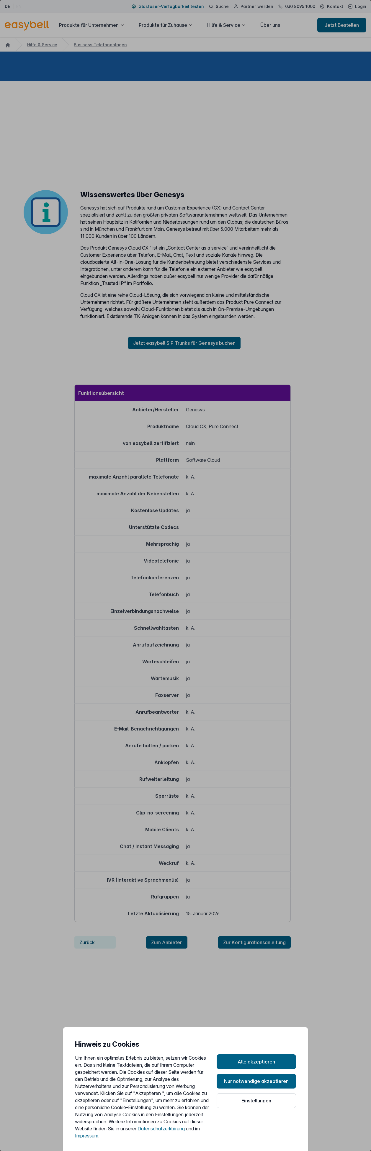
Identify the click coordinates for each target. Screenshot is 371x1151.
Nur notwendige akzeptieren (256, 1081)
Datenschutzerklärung (161, 1129)
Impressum (86, 1136)
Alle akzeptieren (256, 1062)
